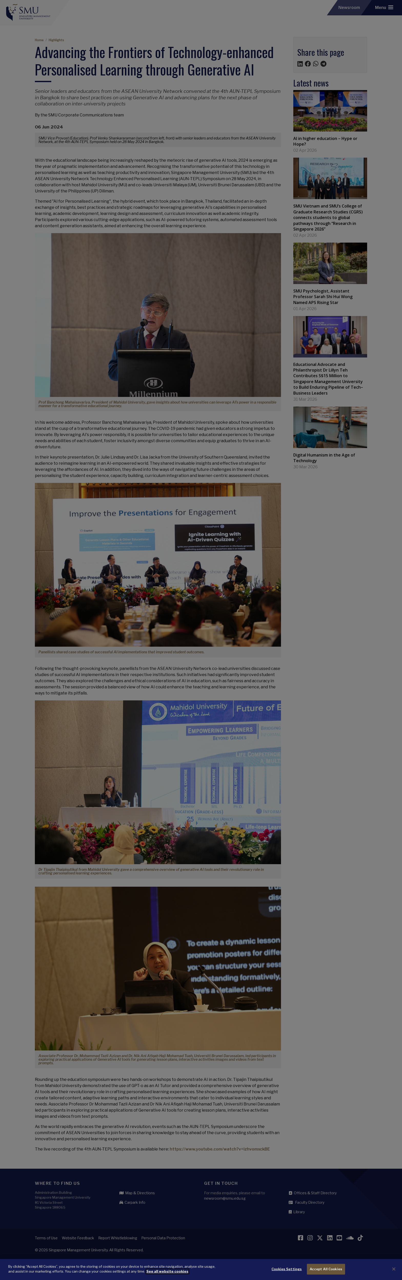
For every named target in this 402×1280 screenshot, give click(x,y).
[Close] (393, 1271)
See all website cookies (167, 1274)
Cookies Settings (287, 1271)
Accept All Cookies (326, 1271)
